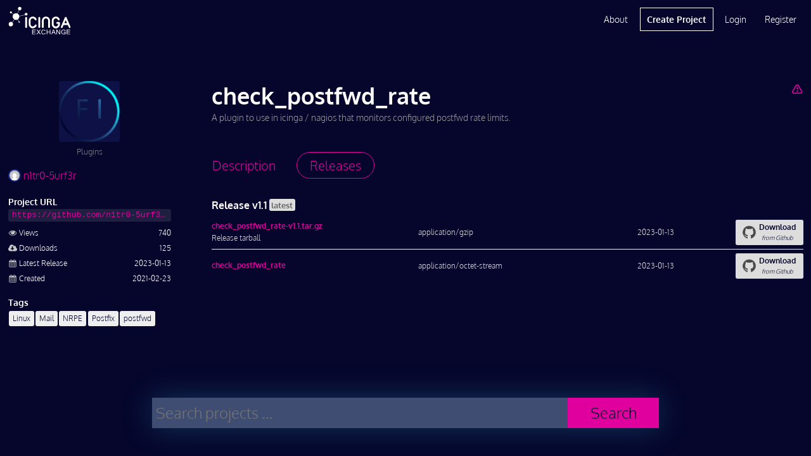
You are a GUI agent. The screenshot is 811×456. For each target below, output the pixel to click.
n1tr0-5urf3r (42, 175)
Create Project (676, 19)
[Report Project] (797, 88)
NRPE (72, 318)
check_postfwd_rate (249, 265)
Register (780, 19)
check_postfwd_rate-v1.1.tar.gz (267, 226)
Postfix (103, 318)
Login (735, 19)
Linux (21, 318)
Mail (46, 318)
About (616, 19)
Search (614, 412)
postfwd (137, 318)
